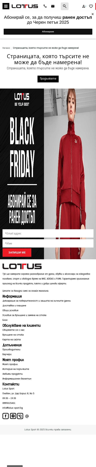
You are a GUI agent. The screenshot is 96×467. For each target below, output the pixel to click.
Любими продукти (12, 374)
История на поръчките (15, 369)
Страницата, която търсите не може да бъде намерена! (46, 48)
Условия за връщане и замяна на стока (24, 315)
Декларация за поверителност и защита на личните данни (36, 301)
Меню (6, 6)
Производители (11, 349)
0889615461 (8, 403)
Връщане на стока (13, 335)
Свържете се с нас (13, 330)
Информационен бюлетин (16, 379)
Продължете (48, 79)
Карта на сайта (11, 340)
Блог (5, 320)
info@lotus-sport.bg (12, 408)
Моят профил (10, 364)
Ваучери (7, 354)
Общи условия (10, 310)
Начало (6, 48)
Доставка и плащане (14, 306)
